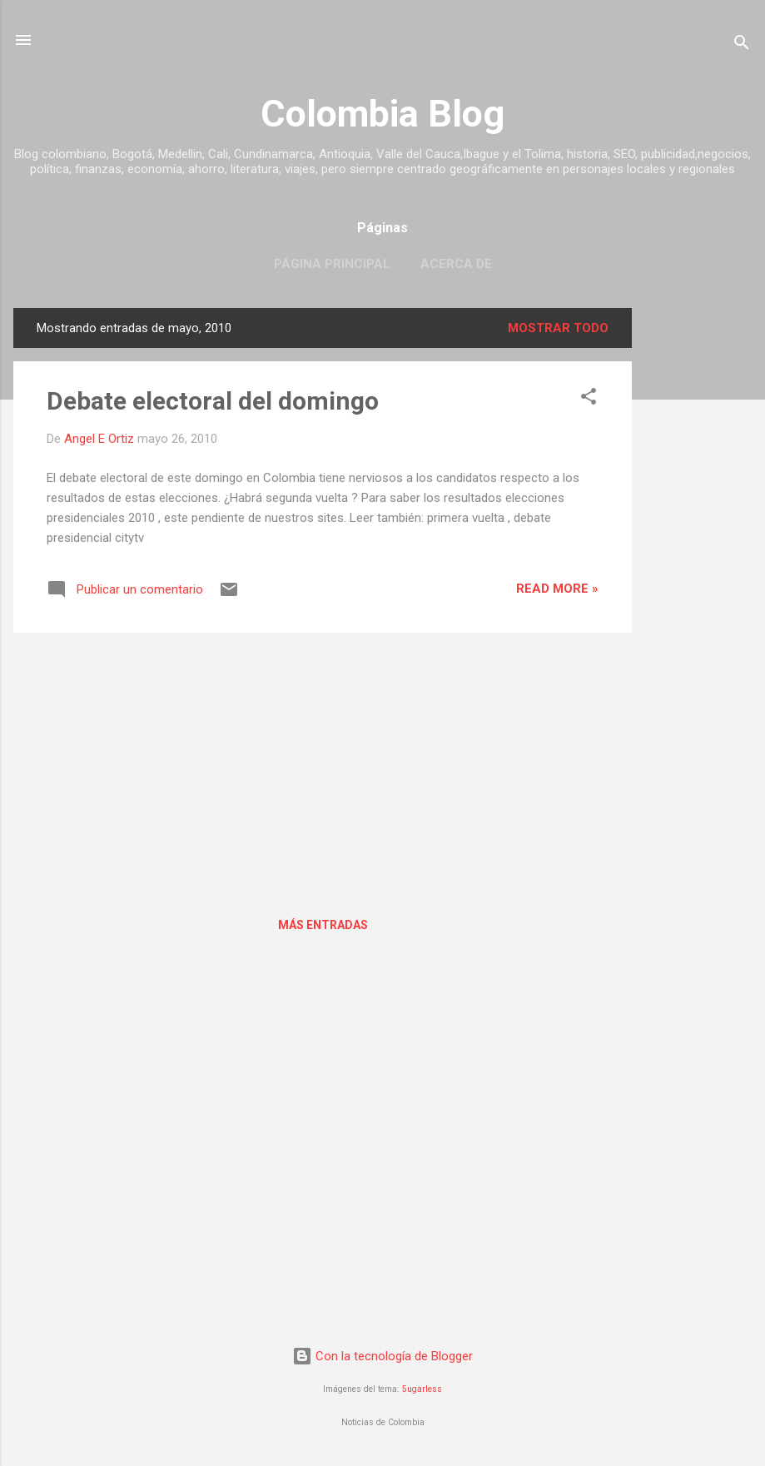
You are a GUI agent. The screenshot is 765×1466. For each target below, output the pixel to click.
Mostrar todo (558, 328)
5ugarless (422, 1389)
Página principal (332, 263)
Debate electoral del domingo (213, 400)
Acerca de (456, 263)
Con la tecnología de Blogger (382, 1356)
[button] (589, 399)
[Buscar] (742, 45)
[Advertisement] (698, 558)
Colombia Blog (382, 114)
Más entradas (323, 925)
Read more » (557, 588)
